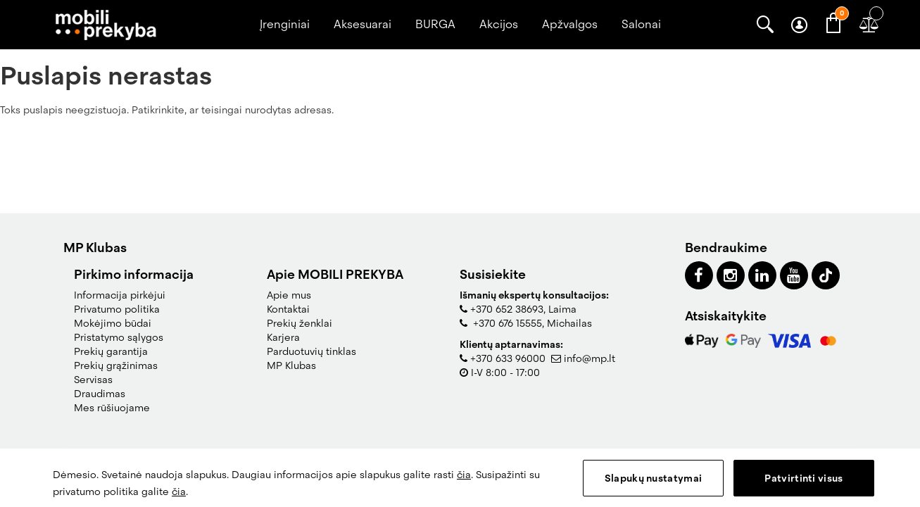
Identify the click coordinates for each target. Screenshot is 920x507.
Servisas (93, 379)
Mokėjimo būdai (112, 323)
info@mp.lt (589, 358)
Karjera (283, 337)
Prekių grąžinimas (116, 365)
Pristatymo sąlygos (118, 337)
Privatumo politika (117, 309)
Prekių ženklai (299, 323)
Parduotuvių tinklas (311, 351)
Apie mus (289, 295)
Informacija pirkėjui (119, 295)
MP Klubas (291, 365)
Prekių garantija (111, 351)
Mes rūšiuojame (112, 407)
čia (464, 474)
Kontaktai (288, 309)
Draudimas (99, 393)
